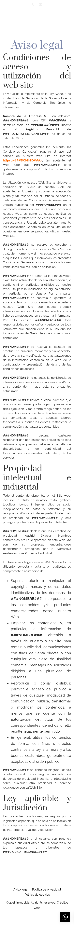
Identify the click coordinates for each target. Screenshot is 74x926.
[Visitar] (33, 4)
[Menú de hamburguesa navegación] (67, 20)
